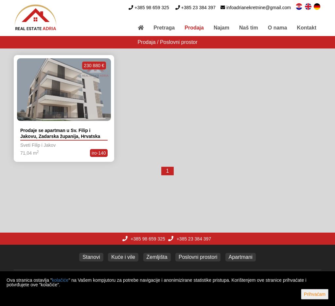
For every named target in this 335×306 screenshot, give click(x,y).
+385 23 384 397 (198, 7)
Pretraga (164, 27)
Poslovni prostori (198, 257)
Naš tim (248, 27)
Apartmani (241, 257)
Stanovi (91, 257)
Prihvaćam (315, 294)
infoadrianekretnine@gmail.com (258, 7)
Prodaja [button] (194, 27)
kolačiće (60, 280)
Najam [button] (221, 27)
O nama (277, 27)
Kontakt (306, 27)
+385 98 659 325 (151, 7)
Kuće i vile (123, 257)
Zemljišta (157, 257)
